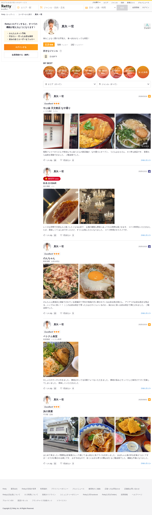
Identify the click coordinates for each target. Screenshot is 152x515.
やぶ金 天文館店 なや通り (56, 108)
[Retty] (6, 7)
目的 (122, 3)
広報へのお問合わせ (112, 489)
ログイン (145, 7)
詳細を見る (145, 160)
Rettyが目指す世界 (29, 489)
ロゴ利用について (31, 495)
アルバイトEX (8, 500)
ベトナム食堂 (50, 336)
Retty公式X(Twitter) (109, 495)
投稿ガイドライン (49, 495)
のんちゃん (49, 258)
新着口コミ (131, 3)
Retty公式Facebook (90, 495)
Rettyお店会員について (11, 495)
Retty (5, 489)
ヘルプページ (137, 495)
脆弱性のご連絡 (95, 489)
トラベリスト (62, 500)
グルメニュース (143, 3)
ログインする (20, 47)
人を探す (96, 2)
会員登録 (135, 7)
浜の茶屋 (48, 411)
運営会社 (14, 489)
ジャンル (114, 3)
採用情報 (124, 495)
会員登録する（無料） (21, 55)
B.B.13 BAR (49, 183)
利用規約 (43, 489)
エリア (106, 3)
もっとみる (145, 144)
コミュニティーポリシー (69, 495)
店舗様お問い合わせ (132, 489)
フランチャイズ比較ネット (42, 500)
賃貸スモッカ (23, 500)
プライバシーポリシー (59, 489)
